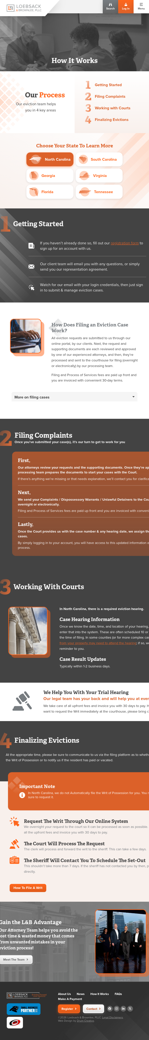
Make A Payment (70, 999)
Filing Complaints (110, 96)
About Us (64, 994)
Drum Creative (85, 1021)
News (81, 994)
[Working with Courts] (90, 108)
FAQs (118, 994)
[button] (74, 414)
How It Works (99, 994)
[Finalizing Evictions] (92, 119)
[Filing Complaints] (89, 96)
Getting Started (108, 85)
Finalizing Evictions (115, 119)
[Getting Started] (88, 85)
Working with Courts (115, 108)
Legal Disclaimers (112, 1017)
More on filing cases (32, 415)
